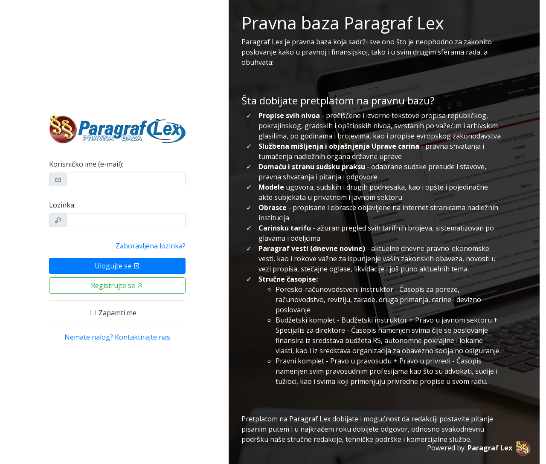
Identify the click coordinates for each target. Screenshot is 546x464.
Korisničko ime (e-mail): (86, 164)
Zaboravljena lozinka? (151, 246)
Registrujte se (117, 285)
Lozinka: (62, 205)
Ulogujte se (117, 266)
